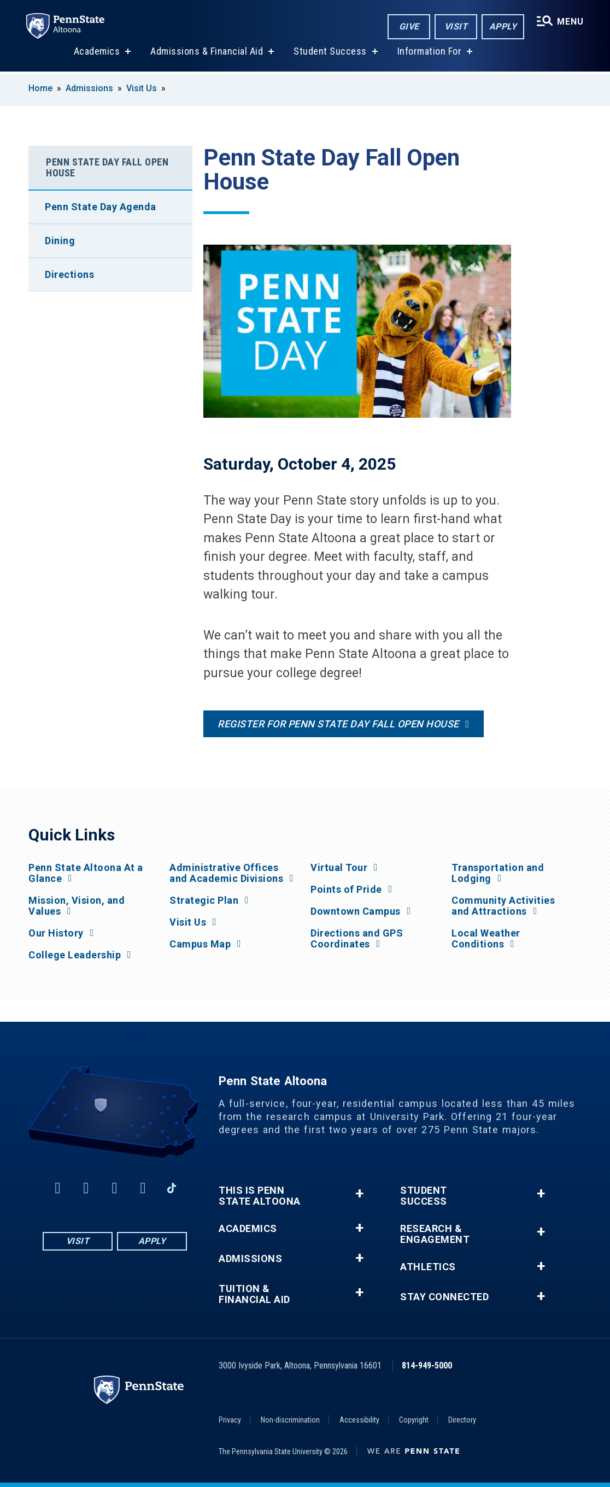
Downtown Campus (355, 911)
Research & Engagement (435, 1234)
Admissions (89, 88)
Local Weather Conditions (485, 939)
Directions (69, 274)
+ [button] (359, 1193)
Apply (503, 26)
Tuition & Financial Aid (254, 1294)
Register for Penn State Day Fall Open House (338, 724)
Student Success (330, 54)
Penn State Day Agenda (100, 206)
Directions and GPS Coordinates (356, 939)
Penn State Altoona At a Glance (85, 873)
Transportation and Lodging (497, 873)
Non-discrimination (290, 1419)
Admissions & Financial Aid (206, 54)
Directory (462, 1419)
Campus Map (200, 944)
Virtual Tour (338, 867)
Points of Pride (346, 889)
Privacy (230, 1419)
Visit (456, 26)
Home (40, 88)
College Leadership (74, 955)
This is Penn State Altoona (260, 1196)
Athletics (428, 1266)
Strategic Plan (203, 900)
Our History (56, 933)
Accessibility (359, 1419)
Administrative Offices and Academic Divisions (226, 873)
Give (409, 26)
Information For (429, 54)
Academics (97, 54)
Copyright (414, 1419)
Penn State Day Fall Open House (107, 167)
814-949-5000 (427, 1365)
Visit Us (141, 88)
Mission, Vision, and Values (76, 906)
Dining (60, 240)
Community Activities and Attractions (503, 906)
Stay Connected (444, 1297)
